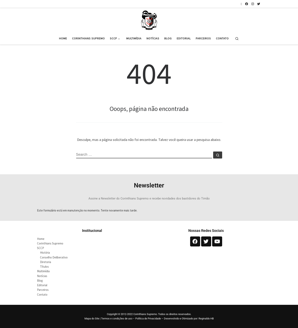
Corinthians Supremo (50, 243)
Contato (42, 294)
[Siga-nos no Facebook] (246, 4)
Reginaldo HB (206, 318)
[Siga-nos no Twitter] (258, 4)
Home (40, 239)
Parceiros (43, 290)
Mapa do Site (91, 318)
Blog (40, 280)
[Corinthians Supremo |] (149, 19)
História (45, 252)
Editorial (42, 285)
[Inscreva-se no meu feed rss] (241, 4)
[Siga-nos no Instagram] (252, 4)
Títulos (44, 266)
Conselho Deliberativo (54, 257)
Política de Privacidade (148, 318)
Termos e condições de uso (116, 318)
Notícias (42, 276)
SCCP (40, 248)
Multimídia (43, 271)
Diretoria (45, 262)
